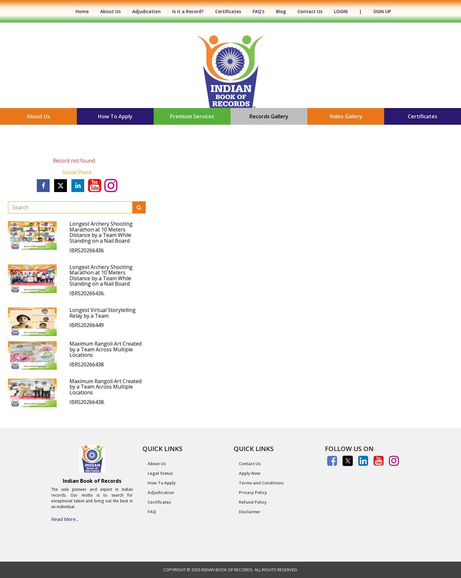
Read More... (65, 519)
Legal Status (160, 473)
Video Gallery (345, 116)
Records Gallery (268, 116)
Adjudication (146, 11)
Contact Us (309, 11)
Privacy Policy (253, 492)
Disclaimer (250, 512)
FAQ (152, 512)
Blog (281, 11)
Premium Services (192, 116)
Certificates (228, 11)
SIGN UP (382, 11)
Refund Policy (253, 502)
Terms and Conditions (261, 483)
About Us (110, 11)
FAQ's (258, 11)
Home (85, 11)
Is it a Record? (188, 11)
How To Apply (115, 116)
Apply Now (250, 473)
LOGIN (341, 11)
